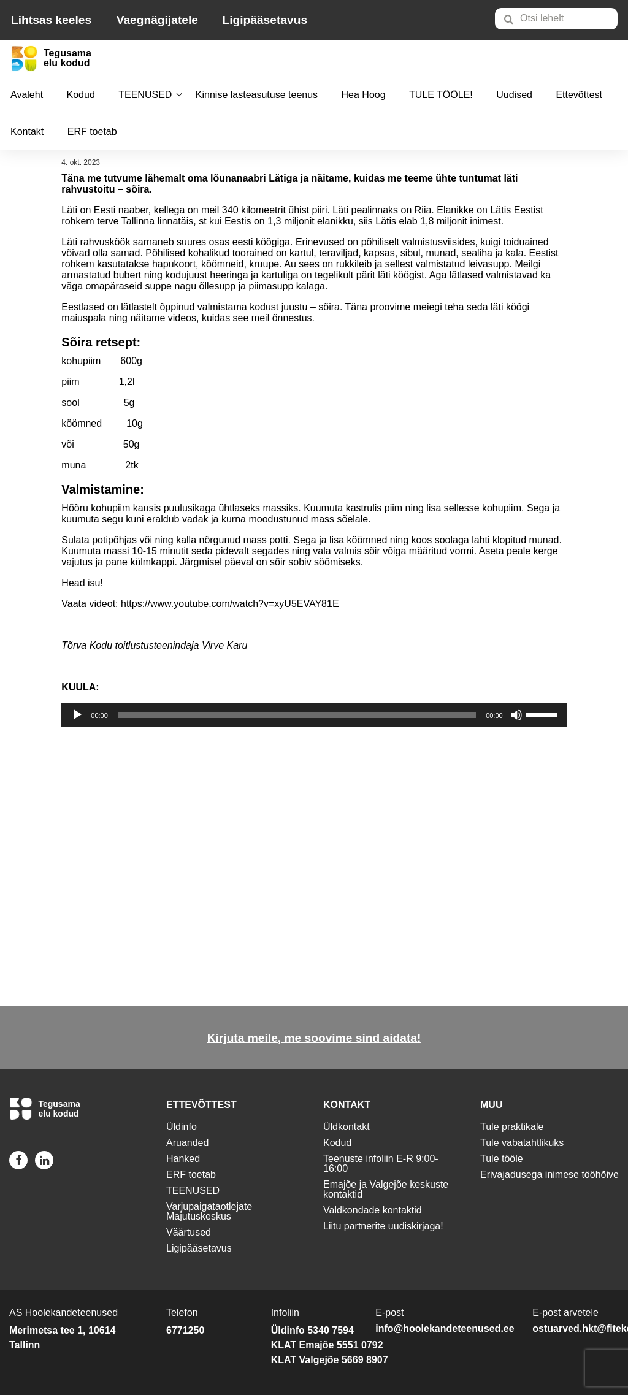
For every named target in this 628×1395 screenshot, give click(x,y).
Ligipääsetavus (264, 19)
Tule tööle (501, 1158)
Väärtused (188, 1232)
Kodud (81, 95)
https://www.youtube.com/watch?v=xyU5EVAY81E (230, 603)
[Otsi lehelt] (556, 18)
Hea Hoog (364, 95)
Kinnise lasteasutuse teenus (257, 95)
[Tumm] (516, 715)
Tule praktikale (511, 1127)
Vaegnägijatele (157, 19)
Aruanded (187, 1142)
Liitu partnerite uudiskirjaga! (383, 1226)
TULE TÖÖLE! (441, 95)
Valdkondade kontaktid (372, 1210)
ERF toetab (92, 131)
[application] (313, 715)
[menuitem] (561, 18)
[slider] (297, 715)
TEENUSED (145, 95)
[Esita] (77, 715)
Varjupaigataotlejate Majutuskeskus (209, 1211)
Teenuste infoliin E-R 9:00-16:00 (380, 1163)
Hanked (183, 1158)
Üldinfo (181, 1127)
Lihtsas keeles (51, 19)
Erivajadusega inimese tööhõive (549, 1174)
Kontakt (27, 131)
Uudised (514, 95)
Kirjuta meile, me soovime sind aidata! (314, 1037)
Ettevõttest (579, 95)
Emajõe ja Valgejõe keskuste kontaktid (385, 1189)
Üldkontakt (346, 1127)
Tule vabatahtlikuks (522, 1142)
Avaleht (26, 95)
